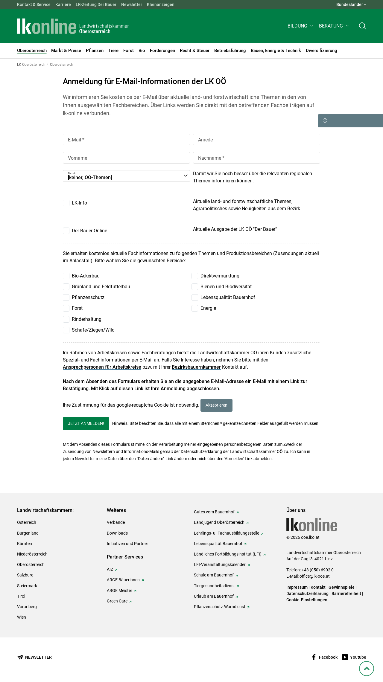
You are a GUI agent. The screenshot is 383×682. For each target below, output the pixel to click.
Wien (21, 617)
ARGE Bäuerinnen (123, 579)
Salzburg (25, 575)
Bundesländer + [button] (351, 4)
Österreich (26, 522)
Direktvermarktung (219, 276)
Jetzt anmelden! (86, 423)
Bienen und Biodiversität (226, 286)
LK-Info (79, 203)
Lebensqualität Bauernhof (227, 297)
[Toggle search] (362, 26)
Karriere (63, 4)
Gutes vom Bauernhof (214, 511)
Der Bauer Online (89, 231)
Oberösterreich (31, 564)
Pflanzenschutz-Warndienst (219, 606)
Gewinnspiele (342, 587)
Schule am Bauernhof (214, 575)
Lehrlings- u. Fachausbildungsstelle (226, 533)
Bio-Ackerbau (86, 276)
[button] (301, 25)
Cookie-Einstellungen (306, 599)
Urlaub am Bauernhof (214, 596)
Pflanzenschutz (88, 297)
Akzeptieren (216, 405)
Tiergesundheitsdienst (214, 585)
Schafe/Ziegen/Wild (93, 330)
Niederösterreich (32, 554)
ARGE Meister (119, 590)
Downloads (117, 533)
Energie (208, 308)
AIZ (110, 569)
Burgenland (28, 533)
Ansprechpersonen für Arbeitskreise (102, 367)
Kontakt (318, 587)
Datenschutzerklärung (307, 593)
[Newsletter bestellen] (34, 657)
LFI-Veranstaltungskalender (220, 564)
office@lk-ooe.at (315, 576)
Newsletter (131, 4)
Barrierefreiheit (346, 593)
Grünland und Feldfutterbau (101, 286)
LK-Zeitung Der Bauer (96, 4)
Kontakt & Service (34, 4)
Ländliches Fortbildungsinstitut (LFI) (228, 554)
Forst (77, 308)
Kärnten (24, 543)
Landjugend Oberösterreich (219, 522)
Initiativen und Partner (127, 543)
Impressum (297, 587)
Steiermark (27, 585)
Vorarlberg (27, 606)
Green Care (117, 601)
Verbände (116, 522)
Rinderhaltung (86, 319)
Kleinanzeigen (160, 4)
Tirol (21, 596)
